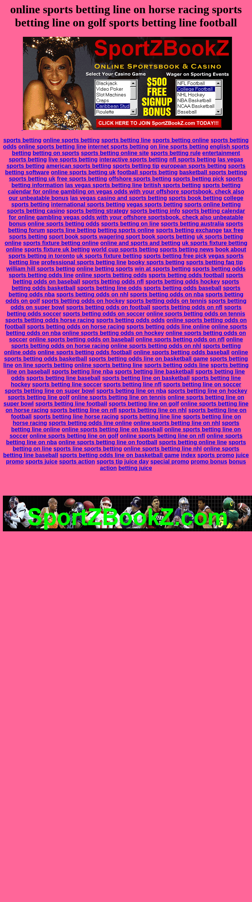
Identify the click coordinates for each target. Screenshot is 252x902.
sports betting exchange (189, 230)
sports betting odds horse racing (50, 320)
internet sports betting (118, 147)
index (188, 455)
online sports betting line (52, 147)
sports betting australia (192, 224)
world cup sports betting (125, 249)
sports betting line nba (82, 372)
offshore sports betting (140, 179)
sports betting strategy (97, 211)
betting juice (135, 468)
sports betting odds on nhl (92, 294)
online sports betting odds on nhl (155, 346)
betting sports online (126, 230)
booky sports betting (156, 262)
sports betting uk (32, 179)
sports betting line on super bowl (50, 391)
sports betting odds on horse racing (76, 327)
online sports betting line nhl (163, 449)
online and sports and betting (140, 243)
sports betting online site (115, 153)
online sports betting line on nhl (176, 423)
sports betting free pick (175, 256)
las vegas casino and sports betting (118, 198)
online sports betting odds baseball (181, 352)
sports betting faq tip (214, 262)
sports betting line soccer (67, 384)
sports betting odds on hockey (83, 301)
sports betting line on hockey (207, 391)
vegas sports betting (154, 204)
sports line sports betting (87, 449)
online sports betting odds (63, 224)
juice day (136, 461)
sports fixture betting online (61, 243)
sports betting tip (136, 166)
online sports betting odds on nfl (179, 339)
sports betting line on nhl (152, 410)
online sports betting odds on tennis (195, 314)
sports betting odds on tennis (166, 301)
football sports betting (147, 172)
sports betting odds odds (130, 320)
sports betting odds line (41, 275)
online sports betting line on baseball (112, 429)
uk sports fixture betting (109, 256)
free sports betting (82, 179)
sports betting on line (130, 224)
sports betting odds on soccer (104, 314)
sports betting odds (219, 269)
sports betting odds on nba (167, 294)
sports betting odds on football (108, 307)
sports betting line (126, 140)
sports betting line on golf (144, 404)
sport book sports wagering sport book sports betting (122, 237)
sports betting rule (175, 153)
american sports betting (78, 166)
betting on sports (56, 153)
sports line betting (71, 230)
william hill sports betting (40, 269)
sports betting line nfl (132, 384)
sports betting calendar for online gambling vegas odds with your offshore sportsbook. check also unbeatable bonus (127, 217)
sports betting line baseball (63, 378)
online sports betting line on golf (74, 436)
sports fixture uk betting (57, 249)
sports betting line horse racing (76, 417)
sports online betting (212, 204)
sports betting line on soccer (202, 384)
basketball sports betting (213, 172)
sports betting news (187, 249)
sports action (77, 461)
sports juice (41, 461)
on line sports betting (179, 147)
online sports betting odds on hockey (113, 333)
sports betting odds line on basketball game (148, 359)
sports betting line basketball (154, 372)
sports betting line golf (38, 397)
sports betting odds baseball (182, 288)
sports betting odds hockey (182, 282)
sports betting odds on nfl (187, 307)
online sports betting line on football (108, 442)
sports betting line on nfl (83, 410)
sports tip (110, 461)
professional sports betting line (83, 262)
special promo (169, 461)
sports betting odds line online (168, 327)
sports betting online (180, 140)
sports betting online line (193, 442)
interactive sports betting (133, 159)
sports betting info (155, 211)
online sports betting (71, 140)
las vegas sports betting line (103, 185)
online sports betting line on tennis (118, 397)
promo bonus (209, 461)
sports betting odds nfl (113, 282)
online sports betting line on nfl (162, 436)
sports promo (215, 455)
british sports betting (172, 185)
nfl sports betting (192, 159)
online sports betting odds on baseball (81, 339)
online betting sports (104, 269)
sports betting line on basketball (145, 378)
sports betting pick (198, 179)
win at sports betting (163, 269)
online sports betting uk (83, 172)
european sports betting (193, 166)
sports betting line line (151, 417)
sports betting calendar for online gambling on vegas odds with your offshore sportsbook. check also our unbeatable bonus (126, 191)
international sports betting (88, 204)
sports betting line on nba (131, 391)
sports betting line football (71, 404)
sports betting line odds (109, 288)
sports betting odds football (186, 275)
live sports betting (73, 159)
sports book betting (195, 198)
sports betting (22, 140)
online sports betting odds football (85, 352)
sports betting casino (36, 211)
